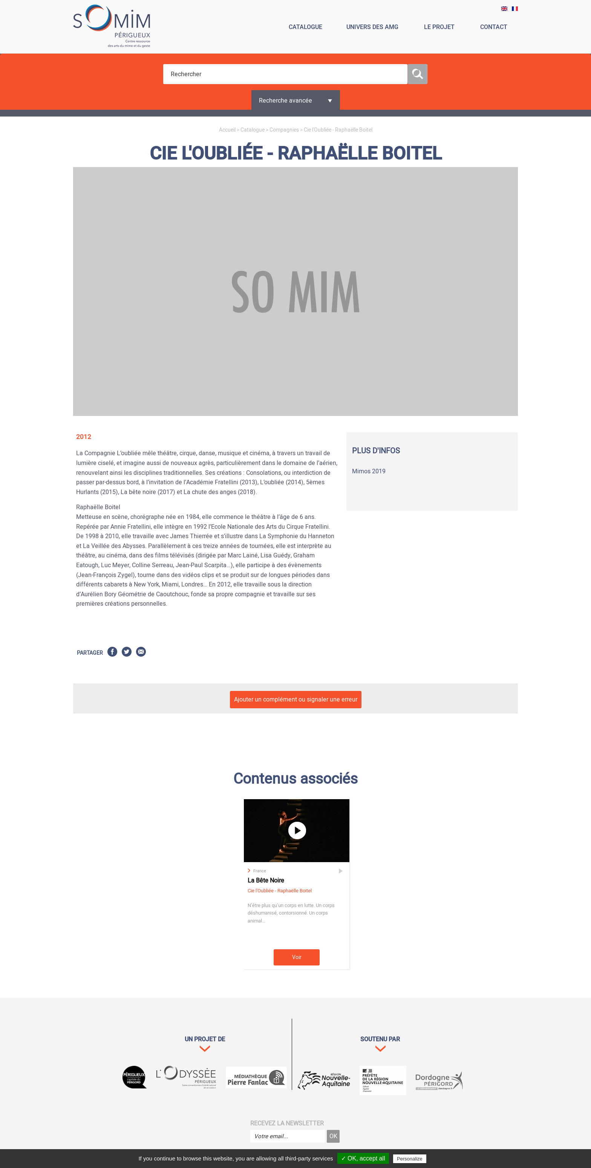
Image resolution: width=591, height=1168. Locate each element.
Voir (297, 957)
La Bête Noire (266, 880)
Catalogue (252, 130)
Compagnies (284, 130)
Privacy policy (444, 1159)
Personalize (410, 1159)
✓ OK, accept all (363, 1158)
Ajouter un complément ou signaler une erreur (295, 699)
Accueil (227, 130)
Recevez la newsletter (287, 1123)
